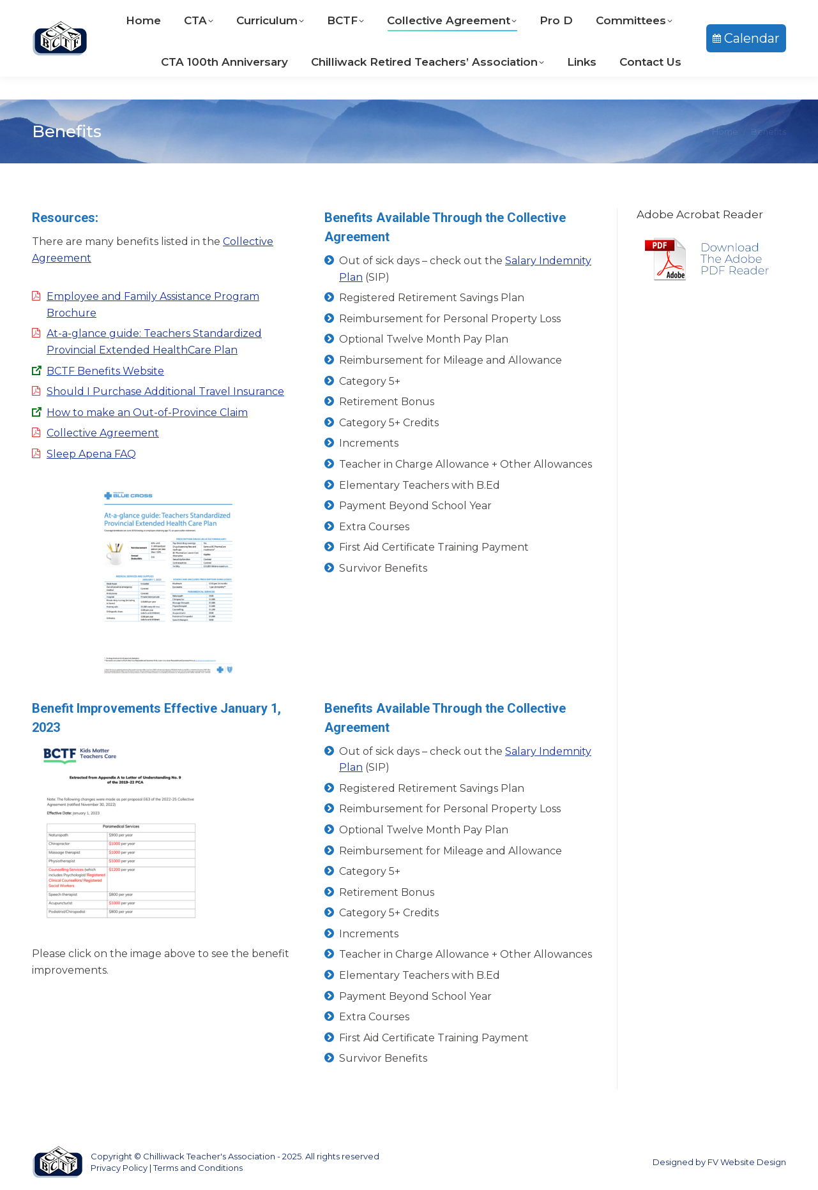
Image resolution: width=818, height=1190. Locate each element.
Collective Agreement (103, 433)
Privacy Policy (119, 1168)
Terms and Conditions (198, 1168)
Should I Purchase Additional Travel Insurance (165, 391)
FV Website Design (747, 1162)
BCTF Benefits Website (105, 371)
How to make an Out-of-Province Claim (147, 412)
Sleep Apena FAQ (91, 454)
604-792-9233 (344, 12)
